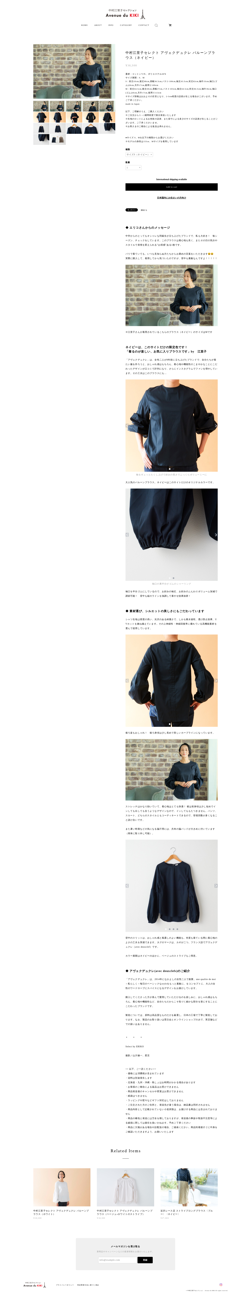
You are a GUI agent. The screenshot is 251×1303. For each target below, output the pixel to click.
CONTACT (143, 25)
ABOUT (98, 25)
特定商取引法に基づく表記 (88, 1285)
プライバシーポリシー (65, 1285)
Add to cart (171, 187)
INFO (111, 25)
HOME (84, 25)
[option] (74, 71)
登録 (145, 1260)
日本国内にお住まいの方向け (171, 198)
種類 (127, 149)
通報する (144, 210)
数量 (127, 162)
